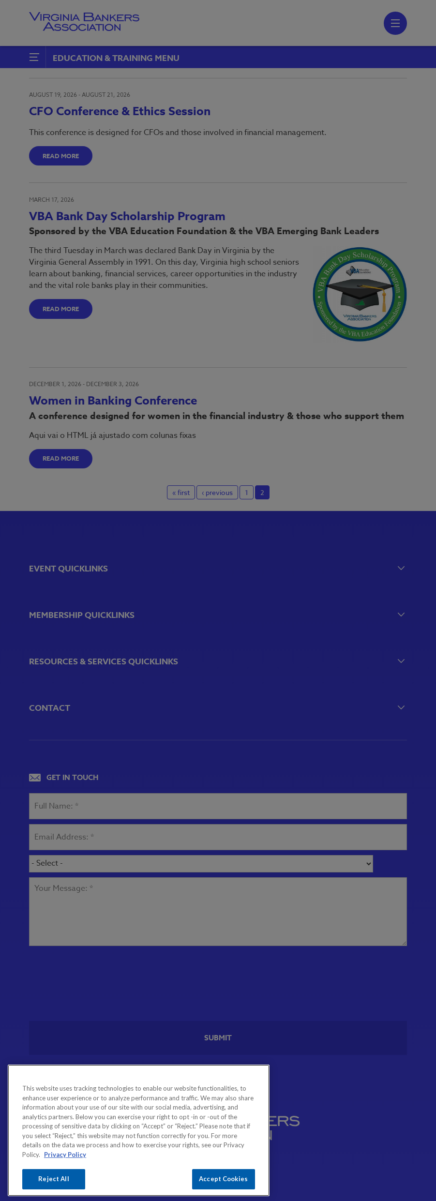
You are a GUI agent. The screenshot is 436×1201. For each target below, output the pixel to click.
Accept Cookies (223, 1179)
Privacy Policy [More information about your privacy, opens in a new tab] (65, 1154)
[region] (139, 1130)
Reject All (53, 1179)
